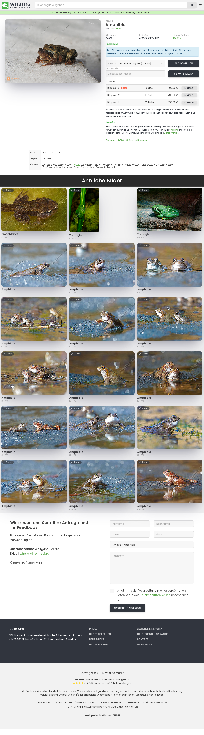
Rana (92, 167)
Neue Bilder (96, 639)
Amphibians (161, 164)
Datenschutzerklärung (155, 595)
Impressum (44, 702)
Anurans (84, 167)
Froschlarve (9, 234)
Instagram (144, 644)
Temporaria (101, 167)
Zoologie (75, 235)
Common (98, 164)
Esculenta (111, 167)
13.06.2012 (177, 38)
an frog (69, 167)
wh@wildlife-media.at (35, 554)
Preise (93, 629)
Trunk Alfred (115, 28)
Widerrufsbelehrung (111, 702)
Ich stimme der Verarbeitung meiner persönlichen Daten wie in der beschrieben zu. (152, 595)
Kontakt (110, 140)
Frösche (62, 164)
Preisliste (174, 129)
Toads (77, 167)
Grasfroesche (49, 167)
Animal (128, 164)
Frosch (70, 164)
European (107, 164)
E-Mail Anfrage (171, 132)
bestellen (189, 88)
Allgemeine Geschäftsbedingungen (147, 702)
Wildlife (135, 164)
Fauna (54, 164)
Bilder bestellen (100, 634)
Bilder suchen (98, 644)
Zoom (93, 23)
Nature (143, 164)
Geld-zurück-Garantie (152, 634)
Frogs (120, 164)
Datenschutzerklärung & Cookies (75, 702)
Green (170, 164)
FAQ (121, 140)
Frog (115, 164)
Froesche (60, 167)
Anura (109, 20)
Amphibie (115, 24)
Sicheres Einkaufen (136, 140)
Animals (151, 164)
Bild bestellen (184, 63)
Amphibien (46, 158)
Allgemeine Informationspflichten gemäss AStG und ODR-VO (102, 707)
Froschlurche (86, 164)
